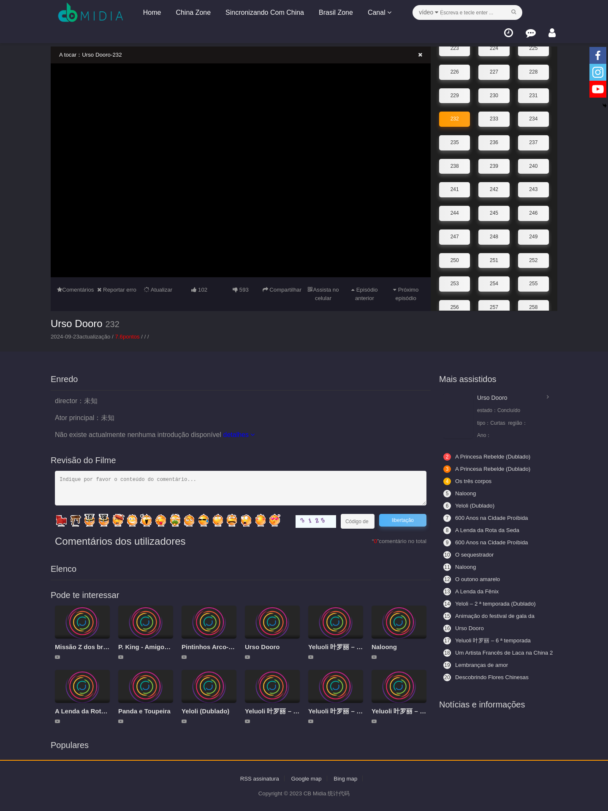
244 (455, 208)
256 (455, 302)
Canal (378, 12)
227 (494, 67)
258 (533, 302)
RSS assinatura (257, 778)
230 (494, 91)
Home (150, 12)
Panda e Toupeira (144, 710)
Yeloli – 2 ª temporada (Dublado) (491, 603)
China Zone (191, 12)
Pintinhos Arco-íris (210, 646)
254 (494, 278)
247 (455, 232)
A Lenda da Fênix (472, 591)
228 (533, 67)
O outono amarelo (472, 579)
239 (494, 161)
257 (494, 302)
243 (533, 185)
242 (494, 185)
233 (494, 114)
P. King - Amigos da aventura (161, 646)
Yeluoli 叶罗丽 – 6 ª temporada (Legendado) (489, 640)
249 (533, 232)
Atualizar (158, 289)
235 (455, 138)
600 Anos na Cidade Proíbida (487, 542)
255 (533, 278)
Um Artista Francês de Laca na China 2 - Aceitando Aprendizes (489, 652)
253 (455, 278)
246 (533, 208)
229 (455, 91)
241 (455, 185)
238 (455, 161)
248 (494, 232)
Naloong (384, 646)
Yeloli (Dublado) (205, 710)
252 (533, 255)
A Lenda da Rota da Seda (92, 710)
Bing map (347, 778)
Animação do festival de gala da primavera (491, 616)
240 (533, 161)
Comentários (75, 289)
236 (494, 138)
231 (533, 91)
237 (533, 138)
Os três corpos (468, 481)
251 (494, 255)
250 (455, 255)
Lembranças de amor (477, 665)
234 (533, 114)
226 (455, 67)
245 (494, 208)
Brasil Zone (334, 12)
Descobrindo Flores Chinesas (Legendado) (488, 677)
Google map (306, 778)
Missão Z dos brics (83, 646)
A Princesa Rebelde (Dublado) (489, 456)
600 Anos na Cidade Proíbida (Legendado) (487, 518)
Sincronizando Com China (263, 12)
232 (455, 114)
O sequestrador (469, 554)
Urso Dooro (77, 323)
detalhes (239, 434)
